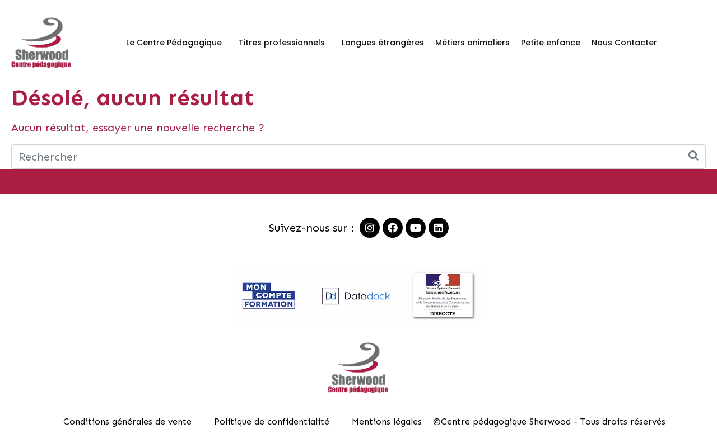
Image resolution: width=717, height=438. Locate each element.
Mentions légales (387, 421)
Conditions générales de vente (127, 421)
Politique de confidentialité (271, 421)
